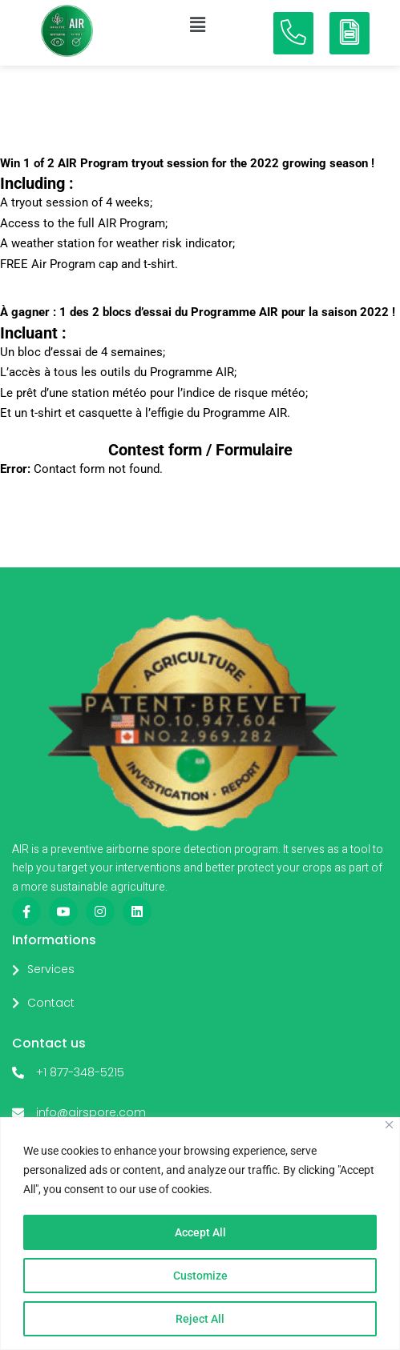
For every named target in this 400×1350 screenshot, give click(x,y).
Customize (200, 1275)
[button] (197, 25)
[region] (200, 1233)
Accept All (200, 1232)
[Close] (389, 1124)
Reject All (200, 1318)
